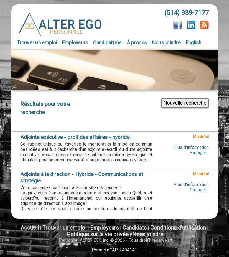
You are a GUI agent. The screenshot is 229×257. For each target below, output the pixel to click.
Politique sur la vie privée (98, 234)
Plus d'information (191, 147)
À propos (137, 42)
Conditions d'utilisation (178, 227)
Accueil (30, 227)
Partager (198, 152)
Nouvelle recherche (185, 103)
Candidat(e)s (107, 42)
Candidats (135, 227)
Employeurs (75, 42)
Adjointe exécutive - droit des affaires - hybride (74, 137)
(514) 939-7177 (186, 13)
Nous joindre (166, 42)
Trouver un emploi (37, 42)
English (194, 42)
